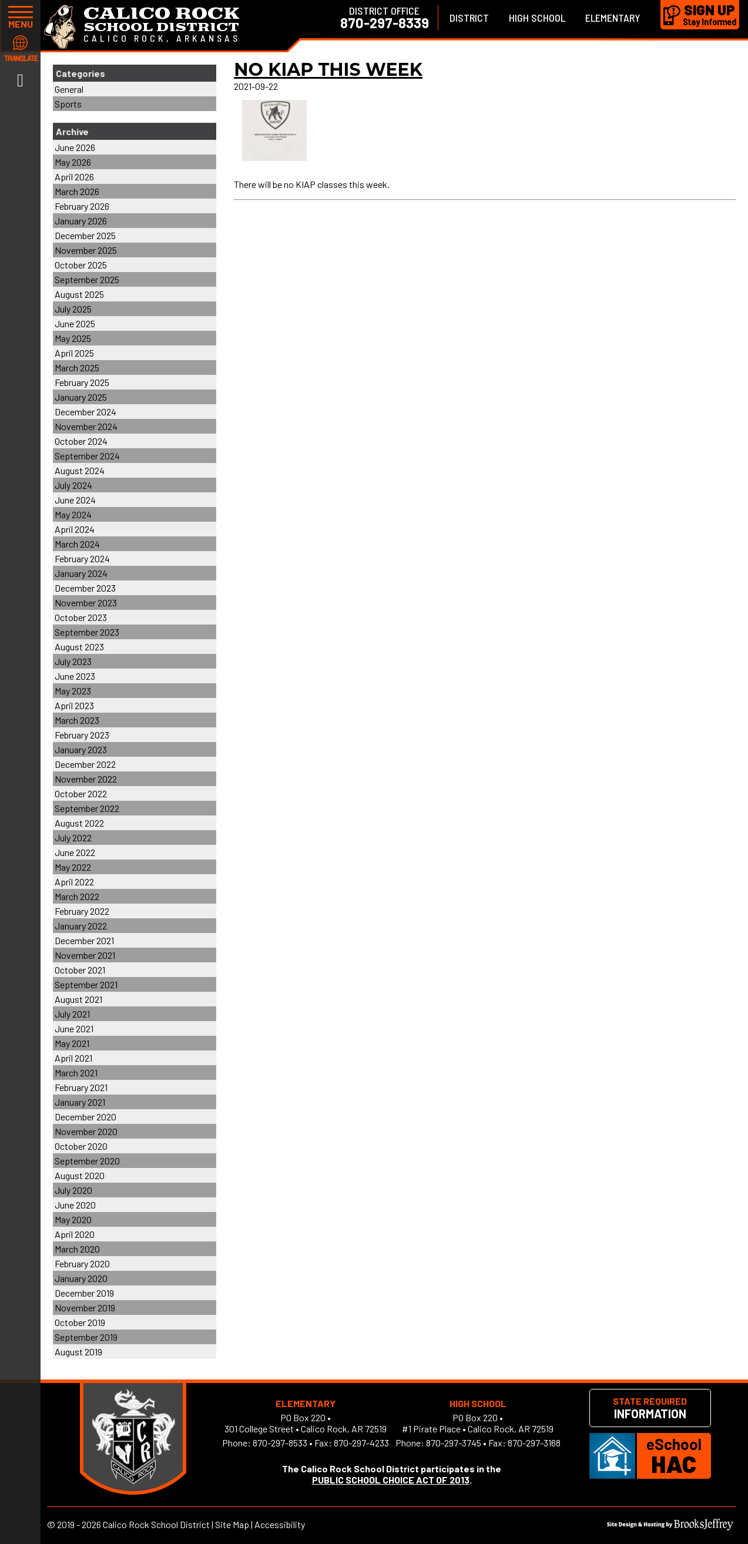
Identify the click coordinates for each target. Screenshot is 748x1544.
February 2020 (82, 1263)
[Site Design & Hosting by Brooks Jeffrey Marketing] (670, 1526)
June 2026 (75, 147)
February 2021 (81, 1087)
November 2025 (86, 250)
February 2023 (82, 734)
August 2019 (78, 1351)
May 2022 (73, 866)
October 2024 (81, 441)
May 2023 (73, 690)
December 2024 (85, 411)
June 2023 (75, 676)
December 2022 (85, 764)
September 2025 (87, 279)
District (469, 17)
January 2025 (81, 396)
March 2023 (77, 720)
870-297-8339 (384, 23)
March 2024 (77, 543)
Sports (68, 103)
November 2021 (85, 955)
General (69, 89)
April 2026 (74, 176)
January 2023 (81, 749)
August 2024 (80, 470)
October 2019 (80, 1322)
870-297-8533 (280, 1442)
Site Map (232, 1524)
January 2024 (81, 573)
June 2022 (75, 852)
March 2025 (77, 367)
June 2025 (75, 323)
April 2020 (75, 1234)
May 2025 (73, 338)
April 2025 (74, 352)
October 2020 (81, 1146)
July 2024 (73, 485)
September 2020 (87, 1160)
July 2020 (73, 1190)
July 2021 (72, 1013)
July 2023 (73, 661)
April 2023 (74, 705)
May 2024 (73, 514)
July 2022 (73, 837)
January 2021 (80, 1101)
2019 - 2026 (79, 1524)
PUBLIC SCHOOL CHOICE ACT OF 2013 (390, 1479)
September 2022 (87, 808)
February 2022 (82, 911)
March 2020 (77, 1248)
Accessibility (279, 1524)
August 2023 (79, 646)
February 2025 (82, 382)
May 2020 (73, 1219)
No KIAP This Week (328, 69)
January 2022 (81, 925)
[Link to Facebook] (20, 79)
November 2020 (86, 1131)
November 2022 (86, 778)
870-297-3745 (453, 1442)
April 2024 (75, 529)
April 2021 (73, 1057)
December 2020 (85, 1116)
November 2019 (85, 1307)
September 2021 (86, 984)
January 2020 (81, 1278)
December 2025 (85, 235)
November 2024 (86, 426)
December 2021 (84, 940)
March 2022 (77, 896)
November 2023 (86, 602)
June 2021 (74, 1028)
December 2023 (85, 587)
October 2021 (80, 969)
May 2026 (73, 161)
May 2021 (72, 1043)
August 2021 (78, 999)
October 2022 (81, 793)
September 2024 (87, 455)
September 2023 (87, 631)
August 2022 (79, 822)
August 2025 (79, 294)
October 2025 (81, 264)
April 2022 (74, 881)
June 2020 (75, 1204)
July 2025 (73, 308)
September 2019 (86, 1336)
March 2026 (77, 191)
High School (537, 17)
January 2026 (81, 220)
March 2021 (76, 1072)
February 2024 (82, 558)
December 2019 (84, 1292)
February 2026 (82, 206)
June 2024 (75, 499)
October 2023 (81, 617)
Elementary (612, 17)
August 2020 (80, 1175)
